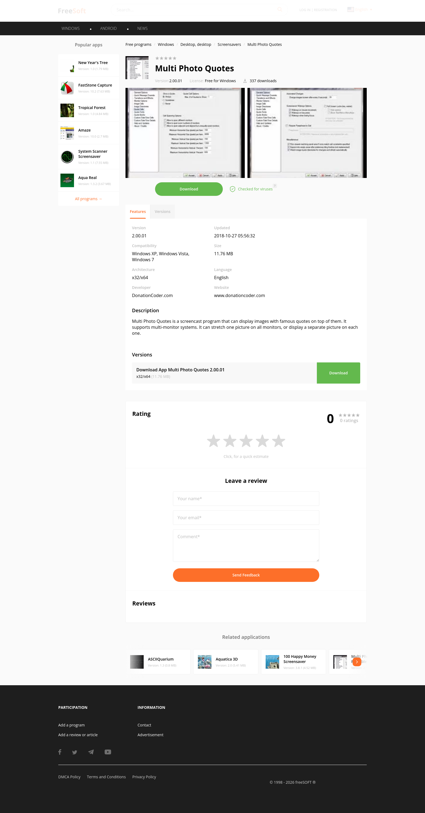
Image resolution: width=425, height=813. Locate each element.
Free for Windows (220, 80)
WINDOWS (71, 28)
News (142, 28)
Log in (305, 10)
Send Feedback (246, 575)
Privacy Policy (144, 776)
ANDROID (108, 28)
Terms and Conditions (106, 776)
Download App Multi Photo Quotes (180, 370)
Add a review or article (78, 734)
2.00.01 (168, 80)
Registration (325, 10)
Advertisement (150, 734)
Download (189, 189)
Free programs (138, 44)
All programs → (88, 198)
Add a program (71, 725)
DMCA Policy (69, 776)
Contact (144, 725)
